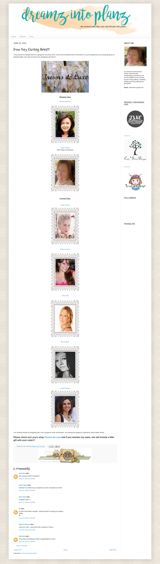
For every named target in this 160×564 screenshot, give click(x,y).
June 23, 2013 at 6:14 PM (27, 530)
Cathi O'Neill (65, 148)
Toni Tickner (65, 342)
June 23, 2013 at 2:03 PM (27, 502)
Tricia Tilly (65, 296)
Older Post (112, 550)
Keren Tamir (23, 485)
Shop (31, 36)
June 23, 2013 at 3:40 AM (27, 479)
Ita (19, 508)
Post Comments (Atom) (29, 553)
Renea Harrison (65, 101)
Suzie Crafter (65, 205)
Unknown (22, 473)
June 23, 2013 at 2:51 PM (27, 518)
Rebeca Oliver (65, 249)
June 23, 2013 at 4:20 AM (27, 490)
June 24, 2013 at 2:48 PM (27, 541)
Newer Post (17, 550)
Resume (22, 36)
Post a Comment (21, 546)
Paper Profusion (24, 524)
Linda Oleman (65, 388)
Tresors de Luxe (52, 437)
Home (14, 36)
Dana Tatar (22, 497)
